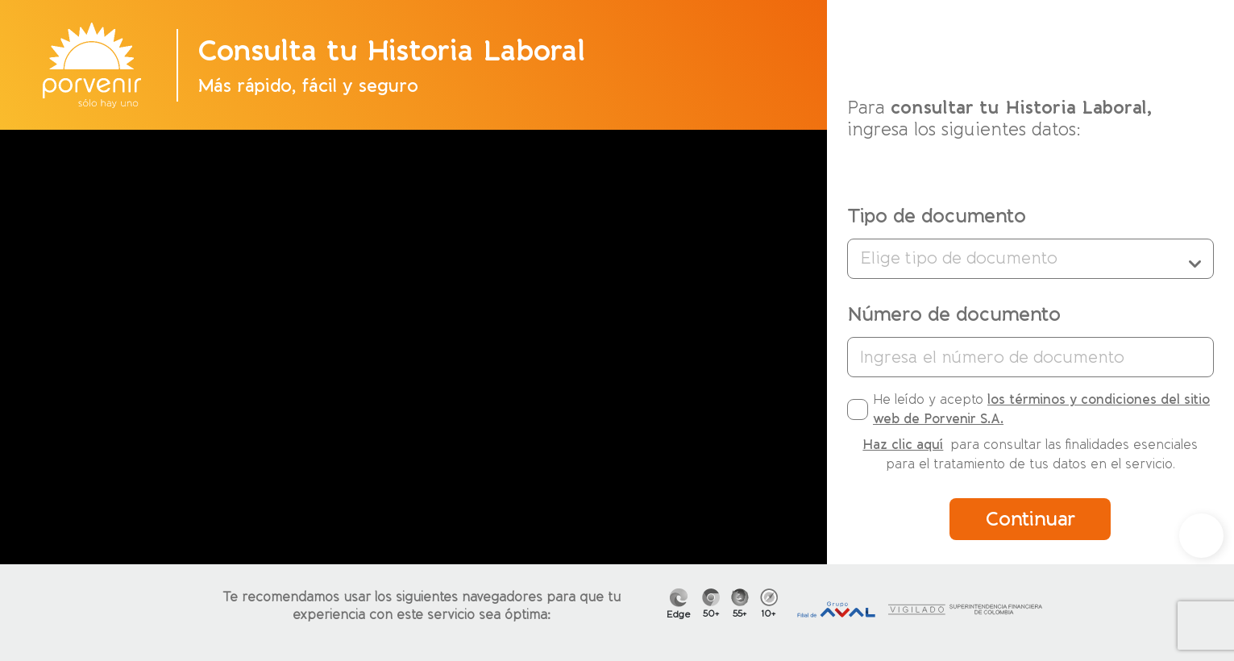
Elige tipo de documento (1030, 258)
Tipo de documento (936, 216)
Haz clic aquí (902, 445)
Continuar (1030, 519)
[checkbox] (857, 409)
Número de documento (954, 314)
